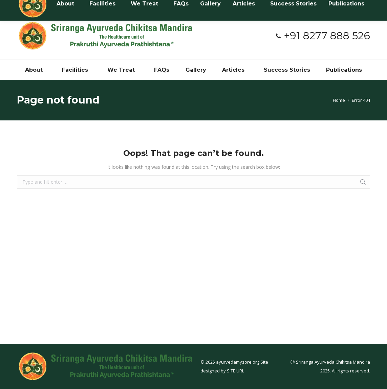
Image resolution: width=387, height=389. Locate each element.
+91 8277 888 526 (322, 36)
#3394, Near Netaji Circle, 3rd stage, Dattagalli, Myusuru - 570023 (195, 6)
